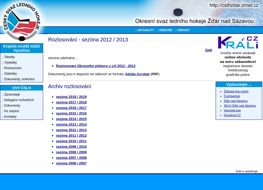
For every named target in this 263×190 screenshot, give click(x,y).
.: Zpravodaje (11, 94)
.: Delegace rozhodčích (18, 100)
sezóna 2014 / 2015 (71, 119)
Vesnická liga (232, 110)
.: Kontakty (9, 116)
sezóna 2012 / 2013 (71, 130)
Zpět (208, 50)
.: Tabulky (8, 57)
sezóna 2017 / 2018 (71, 102)
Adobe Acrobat (137, 74)
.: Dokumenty (11, 105)
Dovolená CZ (232, 115)
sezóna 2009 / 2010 (71, 147)
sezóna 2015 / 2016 (71, 113)
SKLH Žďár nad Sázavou (240, 105)
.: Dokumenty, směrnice (18, 79)
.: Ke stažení (10, 111)
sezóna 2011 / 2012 (71, 135)
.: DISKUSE (164, 30)
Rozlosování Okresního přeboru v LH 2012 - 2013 (95, 66)
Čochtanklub (232, 96)
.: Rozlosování (12, 68)
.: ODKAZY (182, 30)
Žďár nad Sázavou (236, 100)
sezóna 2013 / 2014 (71, 124)
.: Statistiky (9, 73)
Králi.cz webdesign (247, 171)
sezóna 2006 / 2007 (71, 163)
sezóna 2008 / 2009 (71, 152)
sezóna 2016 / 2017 (71, 108)
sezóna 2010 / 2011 (71, 141)
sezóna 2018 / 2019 (71, 97)
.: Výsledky (9, 62)
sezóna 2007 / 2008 (71, 158)
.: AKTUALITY (144, 30)
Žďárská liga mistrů (236, 91)
